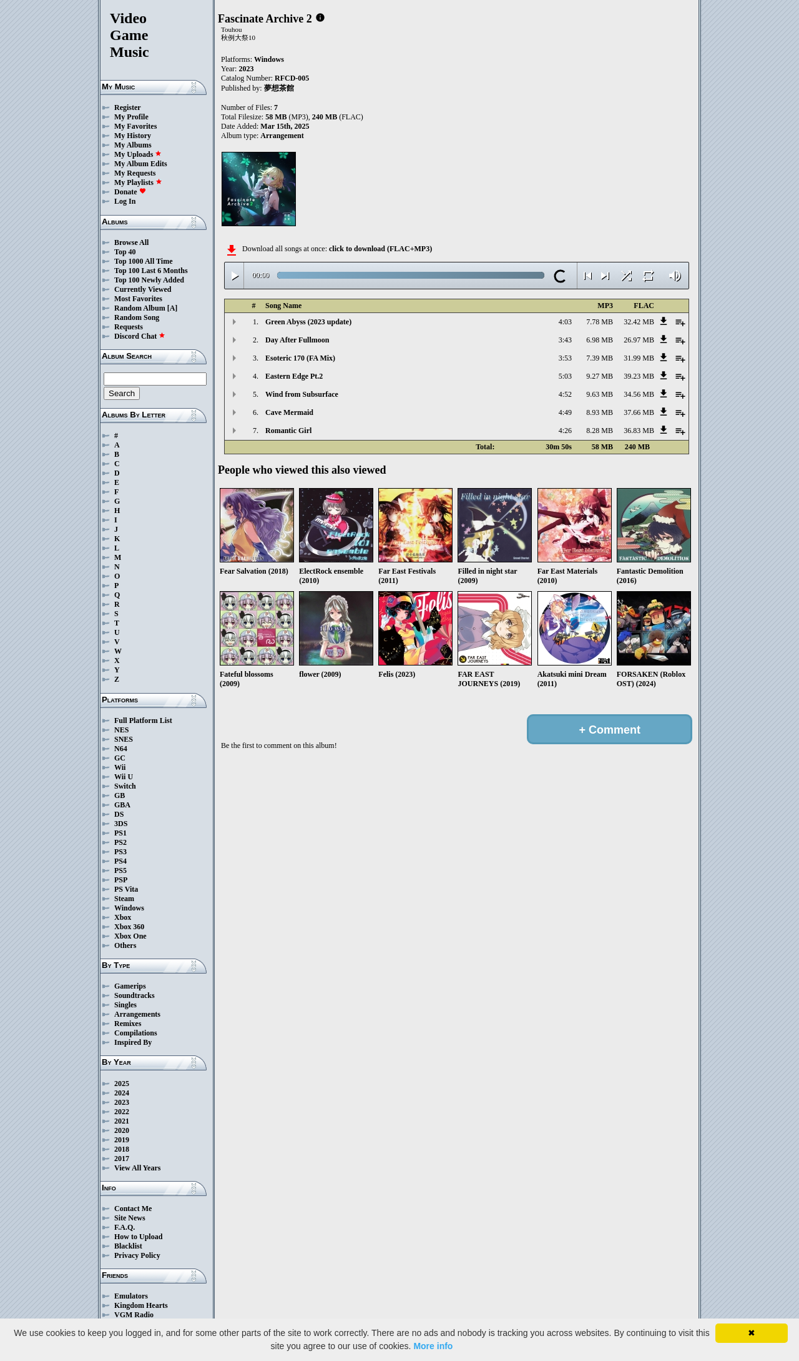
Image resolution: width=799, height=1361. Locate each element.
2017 (121, 1158)
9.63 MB (599, 394)
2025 (121, 1083)
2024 (121, 1093)
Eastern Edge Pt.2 (294, 376)
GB (119, 795)
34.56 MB (639, 394)
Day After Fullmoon (297, 340)
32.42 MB (639, 321)
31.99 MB (639, 358)
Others (125, 945)
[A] (172, 308)
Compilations (135, 1033)
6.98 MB (599, 340)
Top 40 (125, 251)
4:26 (565, 430)
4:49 (565, 412)
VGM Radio (134, 1314)
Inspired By (133, 1042)
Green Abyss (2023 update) (308, 321)
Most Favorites (138, 298)
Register (127, 107)
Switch (125, 786)
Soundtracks (134, 995)
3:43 (565, 340)
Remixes (127, 1023)
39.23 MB (639, 376)
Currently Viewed (142, 289)
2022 (121, 1111)
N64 (120, 748)
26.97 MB (639, 340)
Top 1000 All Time (143, 261)
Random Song (136, 317)
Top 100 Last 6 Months (151, 270)
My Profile (131, 116)
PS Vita (126, 889)
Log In (124, 201)
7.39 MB (599, 358)
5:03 (565, 376)
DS (119, 814)
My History (132, 135)
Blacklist (128, 1246)
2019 (121, 1139)
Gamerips (130, 986)
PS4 (120, 861)
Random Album (139, 308)
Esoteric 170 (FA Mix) (300, 358)
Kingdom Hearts (141, 1305)
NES (121, 729)
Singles (125, 1004)
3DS (120, 823)
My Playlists (138, 182)
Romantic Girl (288, 430)
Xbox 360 (129, 926)
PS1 (120, 833)
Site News (129, 1218)
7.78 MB (599, 321)
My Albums (133, 145)
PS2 (120, 842)
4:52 (565, 394)
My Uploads (138, 154)
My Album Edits (140, 163)
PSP (120, 879)
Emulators (131, 1296)
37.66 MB (639, 412)
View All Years (137, 1168)
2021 (121, 1121)
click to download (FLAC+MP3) (380, 248)
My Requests (134, 173)
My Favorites (135, 126)
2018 (121, 1149)
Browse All (131, 242)
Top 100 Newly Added (149, 280)
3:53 (565, 358)
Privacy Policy (137, 1255)
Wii (119, 767)
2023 (121, 1102)
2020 (121, 1130)
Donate (130, 191)
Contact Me (133, 1208)
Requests (128, 326)
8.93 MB (599, 412)
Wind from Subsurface (301, 394)
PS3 (120, 851)
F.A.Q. (124, 1227)
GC (119, 758)
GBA (122, 804)
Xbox (122, 917)
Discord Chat (139, 336)
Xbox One (130, 936)
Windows (129, 908)
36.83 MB (639, 430)
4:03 (565, 321)
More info (433, 1346)
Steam (124, 898)
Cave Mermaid (289, 412)
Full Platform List (143, 720)
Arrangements (137, 1014)
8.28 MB (599, 430)
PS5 (120, 870)
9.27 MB (599, 376)
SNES (123, 739)
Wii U (123, 776)
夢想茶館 (279, 88)
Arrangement (281, 135)
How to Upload (138, 1236)
